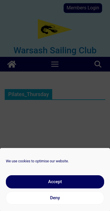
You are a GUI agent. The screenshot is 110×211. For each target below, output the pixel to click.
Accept (55, 183)
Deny (55, 199)
